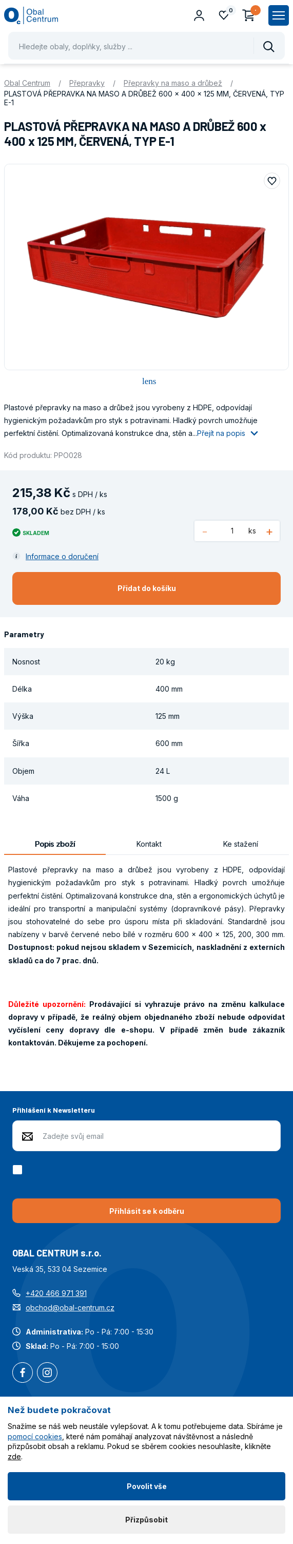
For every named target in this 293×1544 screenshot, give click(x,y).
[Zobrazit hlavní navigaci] (278, 15)
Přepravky (87, 83)
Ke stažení (240, 844)
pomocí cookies (35, 1436)
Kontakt (149, 844)
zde (14, 1456)
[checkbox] (19, 1169)
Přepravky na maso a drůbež (173, 83)
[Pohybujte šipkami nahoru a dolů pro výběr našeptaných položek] (146, 46)
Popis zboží (55, 844)
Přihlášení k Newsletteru (53, 1109)
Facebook (22, 1373)
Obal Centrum (27, 83)
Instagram (47, 1373)
